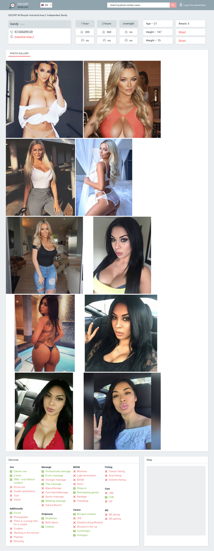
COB (111, 497)
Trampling (82, 500)
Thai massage (53, 484)
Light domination (86, 475)
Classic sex (20, 471)
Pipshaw (18, 537)
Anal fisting (115, 475)
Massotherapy (53, 488)
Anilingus (82, 535)
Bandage (82, 496)
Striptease (51, 518)
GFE (79, 518)
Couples (18, 528)
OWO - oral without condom (24, 481)
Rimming (19, 541)
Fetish (17, 499)
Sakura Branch (53, 505)
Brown (182, 40)
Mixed (182, 32)
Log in (193, 4)
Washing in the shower (26, 532)
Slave (80, 484)
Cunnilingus (83, 530)
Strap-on (82, 488)
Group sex (19, 487)
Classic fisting (117, 471)
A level (17, 475)
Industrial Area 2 (37, 15)
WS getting (115, 518)
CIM (111, 492)
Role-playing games (88, 492)
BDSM (80, 479)
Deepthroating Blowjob (90, 522)
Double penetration (24, 491)
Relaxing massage (55, 500)
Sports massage (54, 496)
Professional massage (58, 471)
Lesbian (49, 526)
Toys (16, 495)
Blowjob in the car (87, 526)
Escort (17, 512)
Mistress (82, 471)
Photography (21, 517)
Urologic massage (55, 479)
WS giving (114, 514)
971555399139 (24, 31)
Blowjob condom (86, 514)
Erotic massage (54, 475)
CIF (110, 501)
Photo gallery (19, 53)
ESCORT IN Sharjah (18, 15)
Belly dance (51, 522)
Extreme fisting (117, 479)
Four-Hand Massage (56, 492)
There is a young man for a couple (26, 522)
